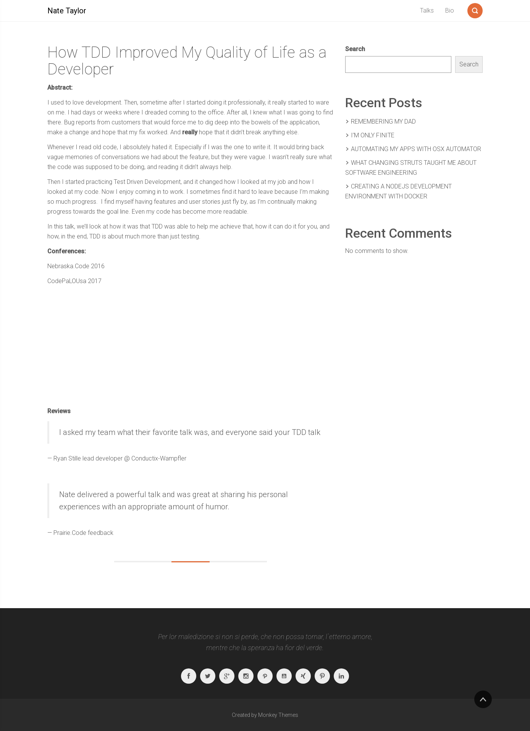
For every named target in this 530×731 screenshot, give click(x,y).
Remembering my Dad (383, 121)
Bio (449, 10)
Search (355, 49)
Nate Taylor (66, 10)
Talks (427, 10)
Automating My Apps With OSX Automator (416, 149)
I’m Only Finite (372, 135)
